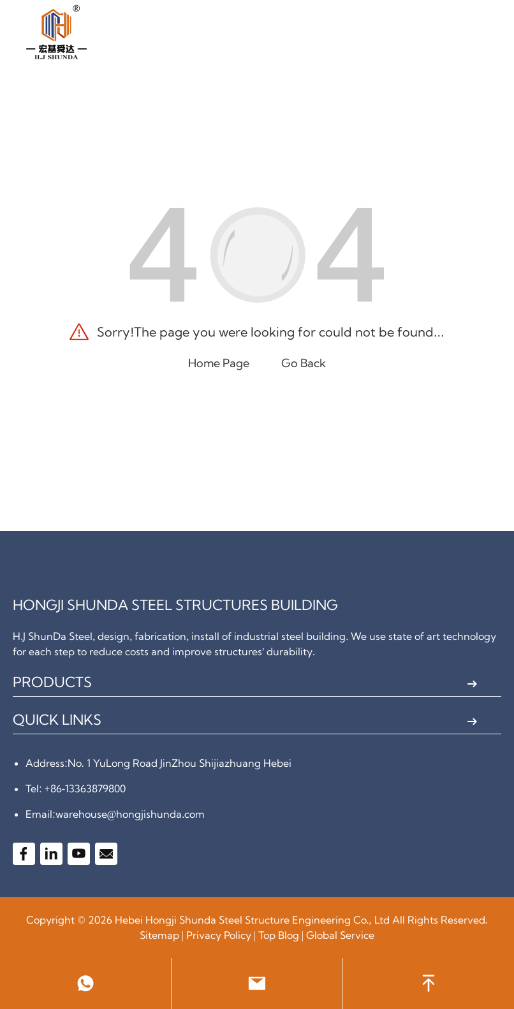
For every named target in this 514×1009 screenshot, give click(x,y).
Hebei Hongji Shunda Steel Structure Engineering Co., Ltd (252, 919)
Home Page (218, 363)
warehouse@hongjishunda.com (130, 814)
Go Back (303, 363)
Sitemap (159, 935)
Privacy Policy (218, 935)
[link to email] (257, 983)
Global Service (340, 935)
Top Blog (278, 935)
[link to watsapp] (86, 983)
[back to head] (428, 983)
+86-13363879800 (85, 788)
